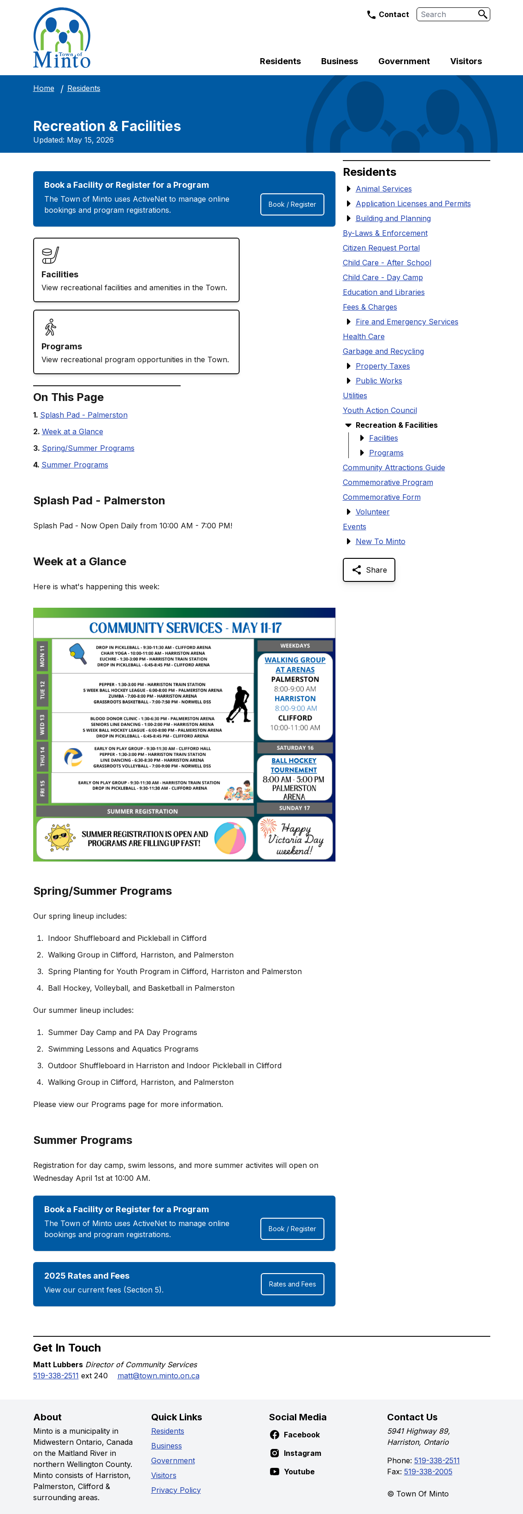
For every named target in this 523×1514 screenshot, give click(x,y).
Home (43, 88)
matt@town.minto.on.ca (159, 1375)
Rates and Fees (292, 1284)
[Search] (482, 14)
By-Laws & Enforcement (385, 233)
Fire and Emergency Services (407, 321)
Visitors (466, 61)
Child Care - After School (387, 262)
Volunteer (373, 511)
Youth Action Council (380, 410)
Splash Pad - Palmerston (84, 414)
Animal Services (384, 188)
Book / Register (292, 204)
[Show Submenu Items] (348, 188)
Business (339, 61)
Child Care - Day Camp (383, 277)
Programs (386, 452)
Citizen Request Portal (381, 247)
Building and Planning (393, 218)
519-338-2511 (56, 1375)
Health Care (364, 336)
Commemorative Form (382, 497)
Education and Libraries (384, 292)
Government (404, 61)
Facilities (383, 438)
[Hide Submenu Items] (348, 425)
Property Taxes (383, 366)
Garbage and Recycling (383, 351)
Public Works (379, 380)
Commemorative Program (388, 482)
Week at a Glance (72, 431)
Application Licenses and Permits (413, 203)
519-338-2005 (428, 1471)
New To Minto (380, 541)
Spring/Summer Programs (88, 448)
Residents (280, 61)
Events (354, 526)
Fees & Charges (370, 306)
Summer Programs (74, 464)
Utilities (355, 395)
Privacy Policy (176, 1490)
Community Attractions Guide (394, 467)
